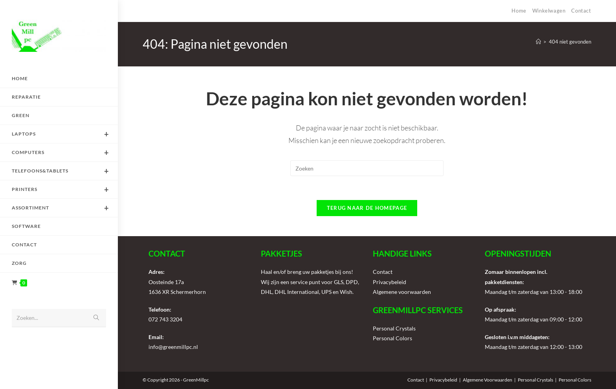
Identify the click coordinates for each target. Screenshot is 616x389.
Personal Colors (392, 338)
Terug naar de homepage (367, 208)
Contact (581, 10)
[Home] (538, 42)
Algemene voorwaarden (402, 291)
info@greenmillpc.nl (173, 346)
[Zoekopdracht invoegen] (367, 168)
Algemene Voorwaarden (487, 380)
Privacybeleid (389, 282)
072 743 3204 (165, 319)
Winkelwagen (549, 10)
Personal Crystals (394, 328)
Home (519, 10)
